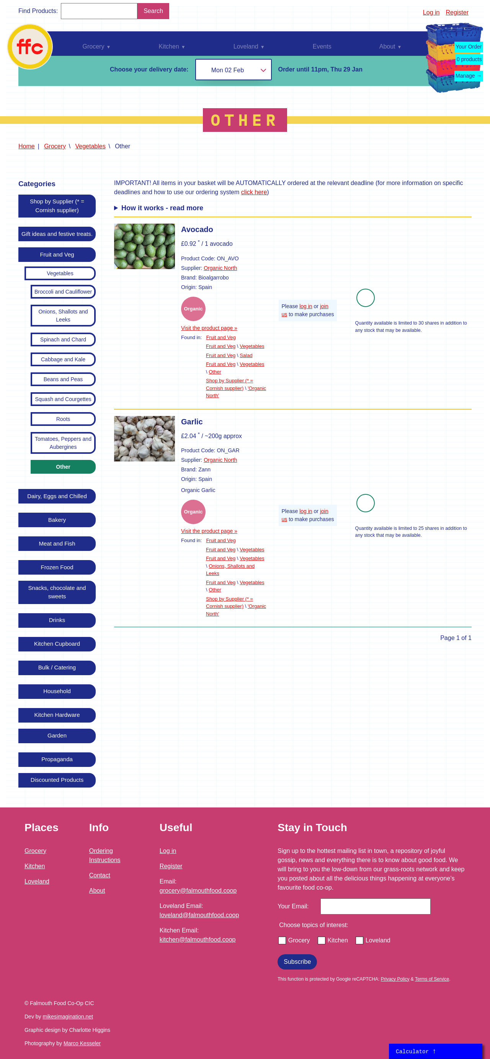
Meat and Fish (57, 543)
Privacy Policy (395, 979)
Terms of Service (432, 979)
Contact (99, 875)
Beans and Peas (63, 379)
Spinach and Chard (63, 339)
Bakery (57, 520)
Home (26, 146)
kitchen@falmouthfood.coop (198, 939)
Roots (63, 419)
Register (457, 12)
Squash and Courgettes (63, 399)
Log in (431, 12)
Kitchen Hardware (57, 714)
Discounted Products (57, 779)
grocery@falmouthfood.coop (198, 890)
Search (153, 11)
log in (305, 306)
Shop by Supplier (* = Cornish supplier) (57, 205)
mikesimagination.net (67, 1017)
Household (57, 691)
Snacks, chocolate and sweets (57, 592)
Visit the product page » (209, 328)
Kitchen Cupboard (57, 643)
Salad (246, 355)
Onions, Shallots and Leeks (63, 316)
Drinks (57, 620)
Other (63, 467)
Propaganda (57, 759)
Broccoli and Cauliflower (63, 292)
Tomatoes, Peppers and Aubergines (63, 443)
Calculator (416, 1051)
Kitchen (34, 866)
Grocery (55, 146)
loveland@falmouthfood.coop (199, 915)
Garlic (192, 421)
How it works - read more (162, 208)
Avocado (197, 229)
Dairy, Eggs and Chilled (57, 496)
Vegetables (90, 146)
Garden (57, 735)
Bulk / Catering (57, 667)
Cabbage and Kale (63, 359)
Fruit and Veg (57, 254)
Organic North (220, 268)
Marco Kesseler (82, 1043)
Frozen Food (57, 567)
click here (254, 192)
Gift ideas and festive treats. (57, 234)
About (97, 890)
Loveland (36, 881)
